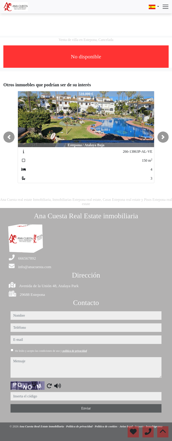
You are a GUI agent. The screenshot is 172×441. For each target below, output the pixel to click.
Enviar (86, 408)
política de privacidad (74, 350)
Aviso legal (126, 426)
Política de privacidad (79, 426)
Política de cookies (106, 426)
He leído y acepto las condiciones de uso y (51, 350)
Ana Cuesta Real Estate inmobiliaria (42, 426)
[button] (9, 137)
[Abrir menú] (165, 7)
